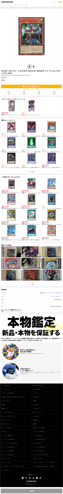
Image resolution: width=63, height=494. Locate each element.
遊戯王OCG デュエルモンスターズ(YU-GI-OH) (50, 292)
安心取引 (39, 94)
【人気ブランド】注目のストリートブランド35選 (43, 462)
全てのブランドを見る (6, 462)
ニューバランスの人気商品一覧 (7, 451)
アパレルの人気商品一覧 (38, 435)
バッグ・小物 (24, 4)
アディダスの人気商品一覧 (38, 451)
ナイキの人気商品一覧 (37, 443)
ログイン (55, 2)
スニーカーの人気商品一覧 (7, 435)
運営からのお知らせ (5, 424)
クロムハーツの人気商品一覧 (7, 454)
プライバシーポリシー (6, 400)
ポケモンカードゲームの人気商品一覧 (9, 443)
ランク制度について (37, 408)
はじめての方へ (36, 404)
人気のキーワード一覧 (6, 458)
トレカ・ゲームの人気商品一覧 (7, 439)
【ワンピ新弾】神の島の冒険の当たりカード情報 (43, 466)
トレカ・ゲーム (16, 4)
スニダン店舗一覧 (36, 389)
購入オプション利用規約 (6, 427)
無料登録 (60, 2)
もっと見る (31, 171)
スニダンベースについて (6, 389)
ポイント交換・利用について (7, 412)
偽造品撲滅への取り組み (38, 385)
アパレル (3, 4)
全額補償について (36, 420)
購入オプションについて (38, 412)
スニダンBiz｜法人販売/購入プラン (8, 393)
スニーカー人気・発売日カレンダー (40, 431)
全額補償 (24, 94)
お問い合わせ (4, 431)
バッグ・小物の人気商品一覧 (39, 439)
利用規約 (34, 424)
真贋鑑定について (5, 408)
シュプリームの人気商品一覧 (39, 447)
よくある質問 (35, 416)
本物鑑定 (8, 94)
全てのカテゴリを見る (37, 458)
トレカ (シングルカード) (55, 296)
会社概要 (34, 400)
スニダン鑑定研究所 (5, 385)
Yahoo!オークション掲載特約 (39, 427)
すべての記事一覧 (5, 470)
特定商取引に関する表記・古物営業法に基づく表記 (12, 397)
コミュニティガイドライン (7, 420)
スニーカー (9, 4)
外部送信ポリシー (36, 397)
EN (33, 474)
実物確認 (54, 94)
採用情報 (3, 404)
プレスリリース (36, 393)
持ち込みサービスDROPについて (8, 416)
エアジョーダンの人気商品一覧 (7, 447)
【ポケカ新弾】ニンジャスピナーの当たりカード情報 (12, 466)
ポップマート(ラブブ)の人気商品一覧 (40, 454)
